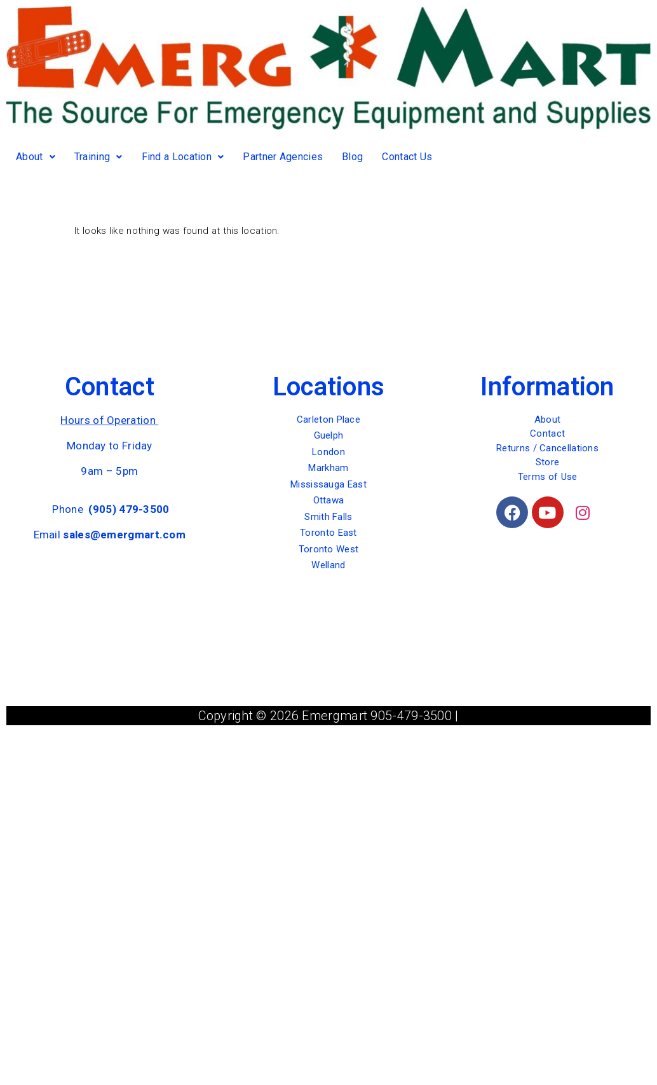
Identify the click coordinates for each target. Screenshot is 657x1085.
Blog (352, 157)
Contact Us (407, 157)
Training (98, 157)
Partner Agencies (283, 157)
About (35, 157)
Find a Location (183, 157)
